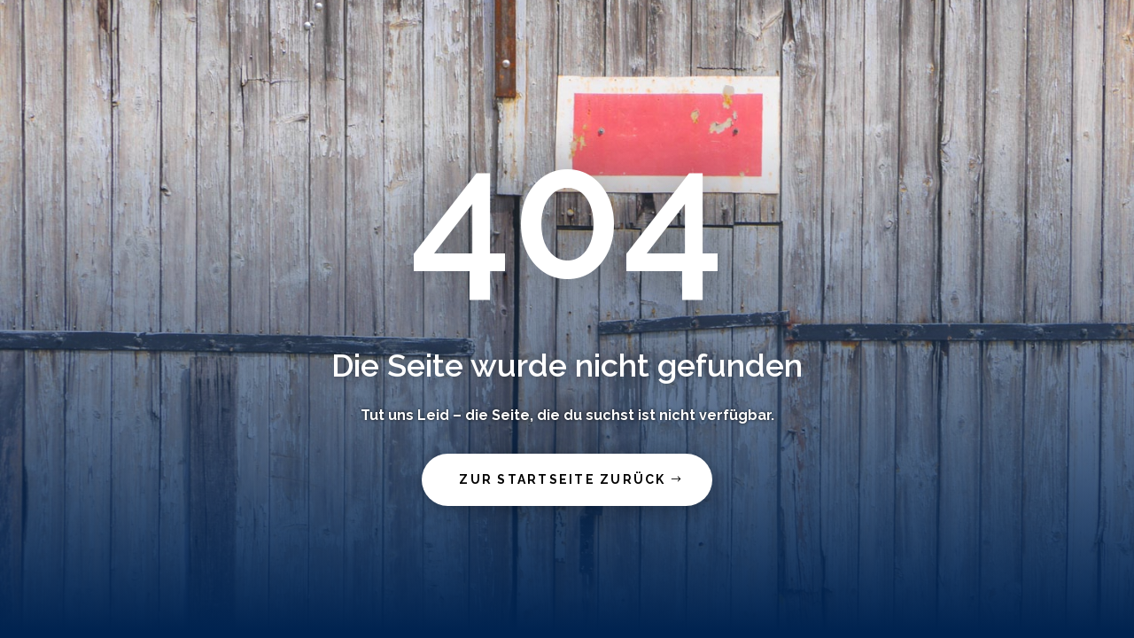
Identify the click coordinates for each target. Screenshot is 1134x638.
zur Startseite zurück (562, 479)
